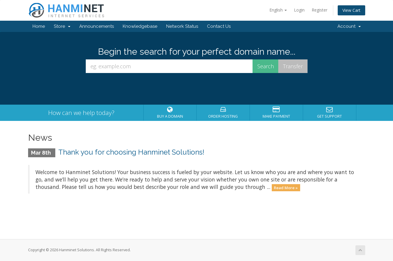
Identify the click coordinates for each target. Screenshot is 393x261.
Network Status (182, 26)
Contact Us (219, 26)
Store (62, 26)
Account (349, 26)
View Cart (351, 10)
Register (319, 10)
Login (299, 10)
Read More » (286, 187)
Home (39, 26)
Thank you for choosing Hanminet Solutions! (131, 152)
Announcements (96, 26)
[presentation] (197, 88)
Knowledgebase (140, 26)
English (278, 10)
